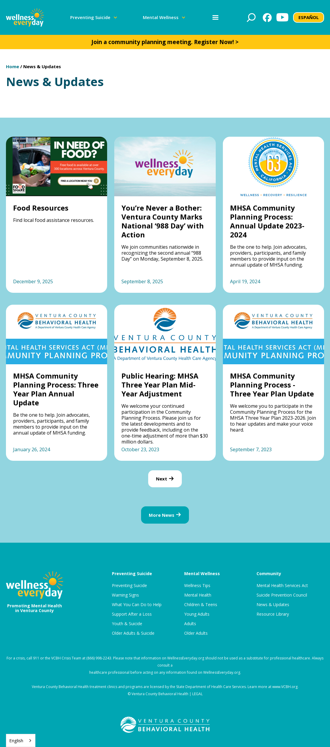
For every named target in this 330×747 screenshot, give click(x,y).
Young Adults (196, 614)
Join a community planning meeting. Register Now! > (165, 42)
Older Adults (196, 633)
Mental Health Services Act (282, 585)
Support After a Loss (132, 614)
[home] (25, 17)
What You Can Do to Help (137, 604)
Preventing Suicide (129, 585)
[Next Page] (165, 478)
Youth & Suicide (127, 623)
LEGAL (197, 693)
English (16, 740)
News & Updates (42, 66)
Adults (190, 623)
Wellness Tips (197, 585)
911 (36, 658)
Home (12, 66)
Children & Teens (200, 604)
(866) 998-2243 (98, 658)
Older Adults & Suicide (133, 633)
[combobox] (20, 740)
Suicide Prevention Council (282, 595)
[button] (94, 17)
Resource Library (273, 614)
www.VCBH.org (285, 686)
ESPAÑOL (308, 17)
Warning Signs (125, 595)
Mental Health (197, 595)
